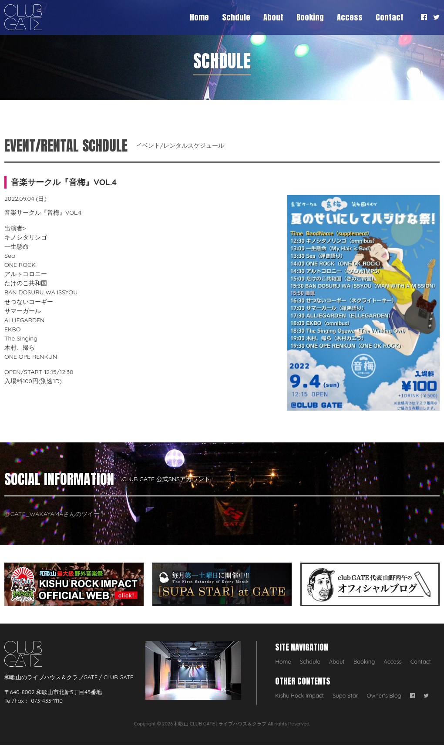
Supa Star (345, 695)
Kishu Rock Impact (299, 695)
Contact (390, 17)
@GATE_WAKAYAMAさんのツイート (55, 514)
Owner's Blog (384, 695)
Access (350, 17)
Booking (310, 17)
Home (199, 17)
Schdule (236, 17)
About (273, 17)
